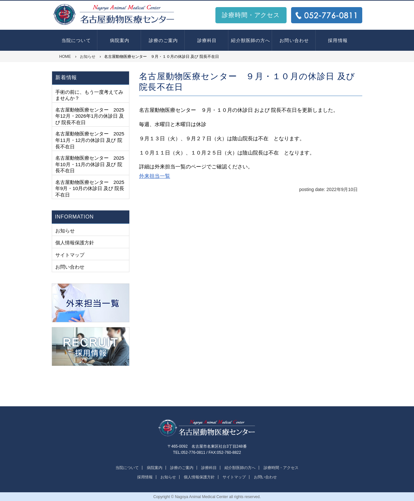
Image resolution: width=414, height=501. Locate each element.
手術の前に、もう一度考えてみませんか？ (89, 95)
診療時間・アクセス (251, 15)
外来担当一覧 (154, 176)
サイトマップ (69, 255)
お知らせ (65, 230)
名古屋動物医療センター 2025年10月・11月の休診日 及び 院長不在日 (89, 164)
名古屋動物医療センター (207, 428)
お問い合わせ (294, 40)
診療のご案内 (163, 40)
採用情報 (337, 40)
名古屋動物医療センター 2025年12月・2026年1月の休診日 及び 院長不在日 (89, 116)
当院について (76, 40)
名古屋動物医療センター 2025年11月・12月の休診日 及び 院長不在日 (89, 140)
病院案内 (119, 40)
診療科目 (207, 40)
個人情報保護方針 (74, 242)
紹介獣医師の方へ (250, 40)
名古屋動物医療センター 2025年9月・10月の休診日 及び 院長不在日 (89, 188)
